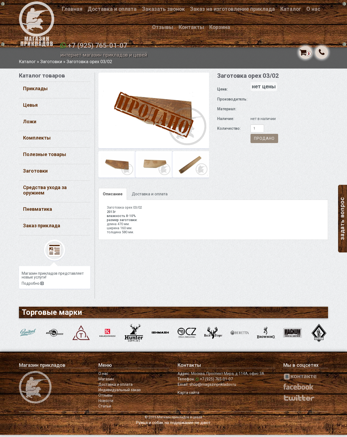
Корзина (219, 27)
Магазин (106, 381)
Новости (105, 403)
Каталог (290, 9)
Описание (113, 196)
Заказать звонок (163, 9)
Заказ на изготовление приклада (232, 9)
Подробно (33, 286)
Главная (72, 9)
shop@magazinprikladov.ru (212, 386)
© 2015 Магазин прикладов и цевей (173, 419)
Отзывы (162, 27)
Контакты (191, 27)
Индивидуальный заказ (119, 392)
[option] (153, 112)
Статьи (104, 408)
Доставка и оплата (112, 9)
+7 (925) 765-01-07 (97, 46)
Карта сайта (188, 395)
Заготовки (51, 63)
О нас (313, 9)
